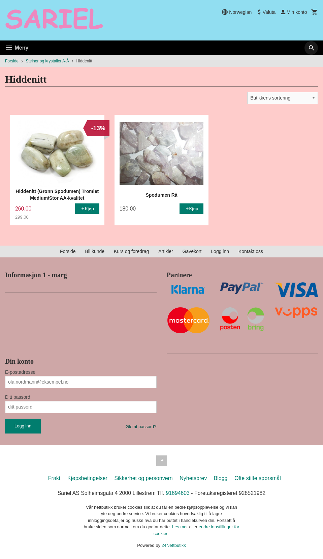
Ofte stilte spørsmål (257, 478)
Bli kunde (94, 251)
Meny (16, 48)
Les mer (180, 527)
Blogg (221, 478)
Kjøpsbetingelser (87, 478)
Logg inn (220, 251)
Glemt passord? (141, 426)
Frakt (54, 478)
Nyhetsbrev (193, 478)
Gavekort (192, 251)
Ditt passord (17, 397)
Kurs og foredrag (131, 251)
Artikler (165, 251)
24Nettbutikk (174, 545)
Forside (12, 61)
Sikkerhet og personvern (143, 478)
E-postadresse (20, 372)
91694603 (178, 493)
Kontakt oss (250, 251)
